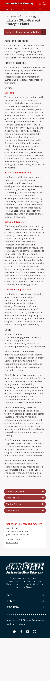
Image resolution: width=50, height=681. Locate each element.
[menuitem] (11, 620)
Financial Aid (12, 498)
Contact (10, 601)
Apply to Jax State (15, 491)
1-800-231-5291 (20, 584)
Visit (25, 9)
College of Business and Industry (24, 32)
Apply (9, 9)
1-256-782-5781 (37, 584)
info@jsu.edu (28, 587)
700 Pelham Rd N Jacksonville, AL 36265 (25, 581)
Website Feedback (16, 624)
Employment (11, 620)
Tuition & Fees (13, 504)
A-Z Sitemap (25, 620)
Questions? (12, 542)
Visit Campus (12, 510)
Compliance (12, 607)
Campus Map (38, 620)
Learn (8, 595)
